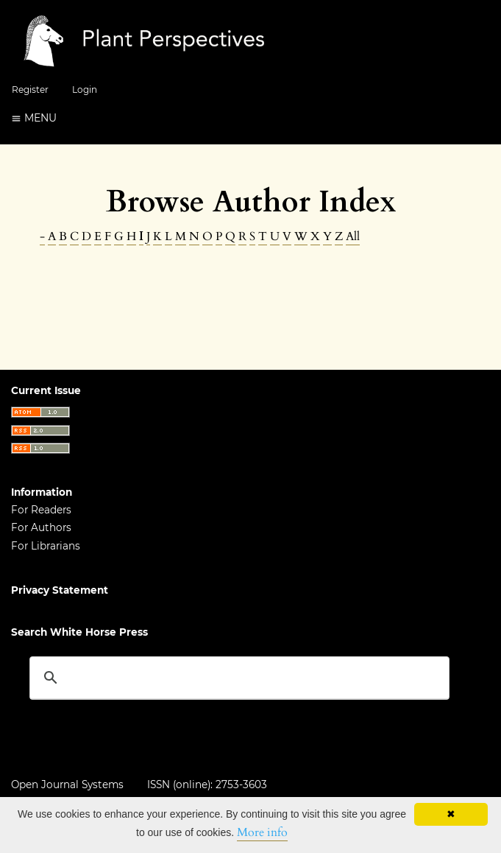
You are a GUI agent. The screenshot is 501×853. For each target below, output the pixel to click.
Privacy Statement (59, 590)
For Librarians (45, 546)
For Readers (41, 510)
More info (262, 832)
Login (84, 89)
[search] (237, 678)
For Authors (41, 527)
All (353, 236)
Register (30, 89)
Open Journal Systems (67, 784)
